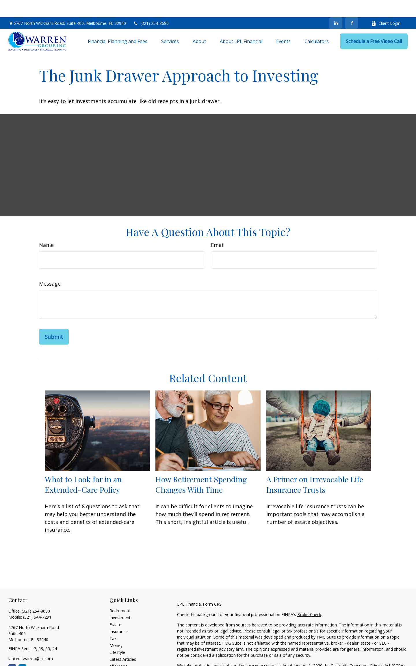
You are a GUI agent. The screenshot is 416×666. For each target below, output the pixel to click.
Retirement (119, 593)
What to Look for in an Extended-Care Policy (83, 467)
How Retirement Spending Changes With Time (201, 467)
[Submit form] (54, 319)
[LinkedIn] (335, 6)
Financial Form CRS (203, 586)
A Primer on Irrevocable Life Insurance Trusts (314, 467)
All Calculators (122, 655)
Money (115, 628)
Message (50, 266)
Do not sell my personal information (346, 654)
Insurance (118, 614)
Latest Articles (122, 642)
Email (217, 227)
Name (46, 227)
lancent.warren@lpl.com (30, 641)
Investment (120, 600)
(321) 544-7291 (37, 599)
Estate (115, 607)
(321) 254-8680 (151, 6)
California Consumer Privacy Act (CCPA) (368, 648)
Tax (112, 621)
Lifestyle (117, 635)
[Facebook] (351, 6)
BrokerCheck (309, 597)
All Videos (118, 649)
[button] (117, 24)
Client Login (385, 6)
